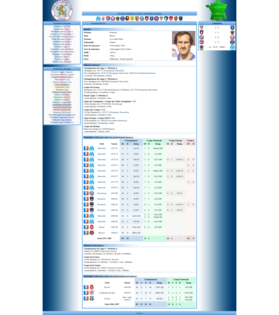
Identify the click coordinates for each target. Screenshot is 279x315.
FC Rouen (113, 259)
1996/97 (104, 268)
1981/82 (114, 204)
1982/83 (132, 73)
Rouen (101, 227)
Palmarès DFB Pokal (62, 112)
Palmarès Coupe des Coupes (62, 117)
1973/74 (114, 159)
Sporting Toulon (108, 251)
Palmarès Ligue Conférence (62, 122)
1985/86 (114, 227)
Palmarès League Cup (62, 82)
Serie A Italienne (62, 94)
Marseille (102, 148)
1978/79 (114, 187)
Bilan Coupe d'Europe (62, 61)
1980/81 (114, 199)
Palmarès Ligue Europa (62, 120)
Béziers (101, 233)
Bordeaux (101, 199)
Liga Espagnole (62, 84)
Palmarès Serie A (62, 99)
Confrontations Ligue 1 (62, 41)
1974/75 (104, 73)
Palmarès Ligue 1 (62, 46)
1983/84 (114, 216)
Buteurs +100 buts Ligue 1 (62, 34)
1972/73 (114, 154)
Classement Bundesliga (62, 107)
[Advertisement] (139, 6)
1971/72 (100, 70)
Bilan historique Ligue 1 (62, 39)
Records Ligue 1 (62, 56)
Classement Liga (62, 87)
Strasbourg (101, 193)
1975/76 (133, 90)
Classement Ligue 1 (61, 29)
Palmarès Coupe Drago (62, 54)
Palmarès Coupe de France (62, 49)
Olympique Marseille (114, 70)
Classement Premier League (62, 74)
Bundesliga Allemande (62, 104)
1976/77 (105, 112)
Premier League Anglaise (62, 72)
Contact (139, 313)
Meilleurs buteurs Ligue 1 (62, 31)
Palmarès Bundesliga (62, 109)
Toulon (107, 298)
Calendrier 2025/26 (62, 26)
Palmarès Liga (62, 89)
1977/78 (114, 182)
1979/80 (104, 104)
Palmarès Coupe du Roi (62, 92)
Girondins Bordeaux (146, 73)
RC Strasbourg (115, 104)
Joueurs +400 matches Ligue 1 (62, 36)
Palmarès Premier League (62, 77)
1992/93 (127, 293)
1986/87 (114, 233)
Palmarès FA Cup (62, 79)
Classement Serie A (62, 97)
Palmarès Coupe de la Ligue (62, 51)
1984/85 (114, 221)
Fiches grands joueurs (62, 44)
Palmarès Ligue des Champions (61, 115)
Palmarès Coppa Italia (62, 102)
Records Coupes (62, 59)
